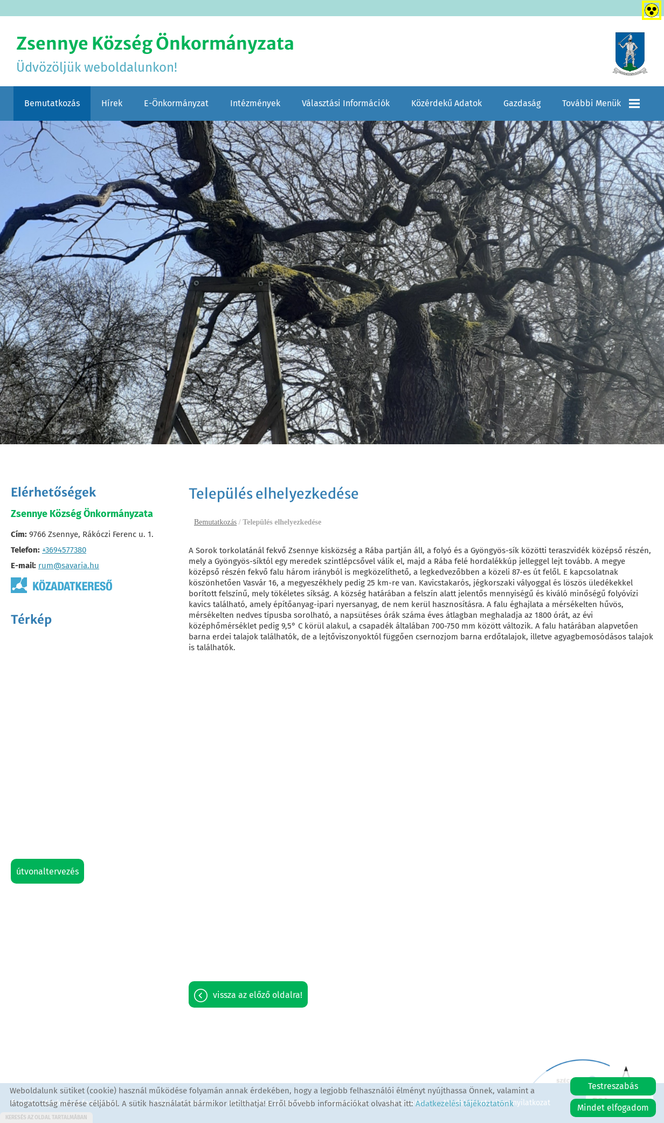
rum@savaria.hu (68, 565)
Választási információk (346, 103)
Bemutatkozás (52, 103)
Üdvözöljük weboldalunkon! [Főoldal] (155, 54)
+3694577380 (64, 550)
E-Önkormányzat (176, 103)
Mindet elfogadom (613, 1108)
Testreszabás (613, 1086)
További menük (601, 103)
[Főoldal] (630, 53)
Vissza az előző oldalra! (257, 995)
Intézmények (255, 103)
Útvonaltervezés (47, 871)
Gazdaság (522, 103)
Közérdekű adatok (446, 103)
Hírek (111, 103)
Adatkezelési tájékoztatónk (465, 1103)
